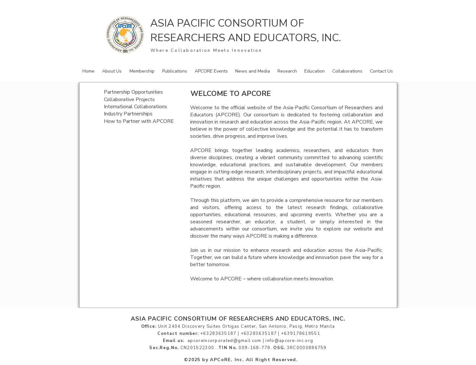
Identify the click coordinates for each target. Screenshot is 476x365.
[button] (112, 71)
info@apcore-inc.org (289, 341)
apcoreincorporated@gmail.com (224, 341)
